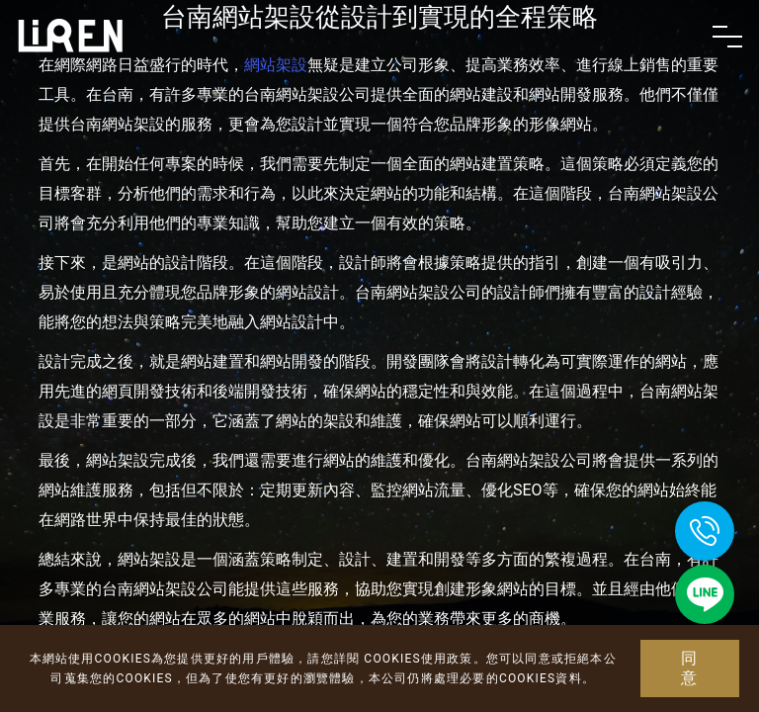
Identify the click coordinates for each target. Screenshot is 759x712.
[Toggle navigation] (727, 36)
